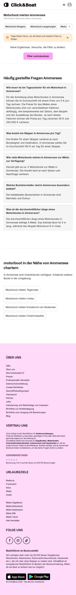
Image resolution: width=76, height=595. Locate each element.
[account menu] (69, 5)
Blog (8, 416)
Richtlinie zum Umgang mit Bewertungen (26, 412)
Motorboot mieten (23, 18)
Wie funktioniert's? (15, 373)
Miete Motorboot (14, 506)
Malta (9, 491)
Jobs (8, 401)
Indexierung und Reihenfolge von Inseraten (27, 405)
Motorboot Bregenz (15, 26)
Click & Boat (9, 18)
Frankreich (11, 484)
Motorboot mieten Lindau (20, 298)
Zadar (9, 494)
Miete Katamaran (14, 509)
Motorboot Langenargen (43, 26)
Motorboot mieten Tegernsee (22, 289)
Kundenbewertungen (17, 455)
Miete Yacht (12, 517)
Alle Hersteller (13, 520)
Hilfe (8, 365)
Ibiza (8, 487)
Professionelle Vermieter (18, 380)
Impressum (11, 394)
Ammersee (36, 18)
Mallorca (10, 480)
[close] (67, 37)
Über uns (10, 369)
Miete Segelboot (14, 502)
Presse (9, 376)
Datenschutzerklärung (17, 383)
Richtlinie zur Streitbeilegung (20, 408)
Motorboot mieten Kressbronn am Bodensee (31, 307)
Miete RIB (10, 513)
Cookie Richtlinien (14, 387)
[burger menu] (63, 4)
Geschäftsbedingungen (17, 391)
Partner (9, 398)
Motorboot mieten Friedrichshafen (25, 315)
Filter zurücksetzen (38, 56)
